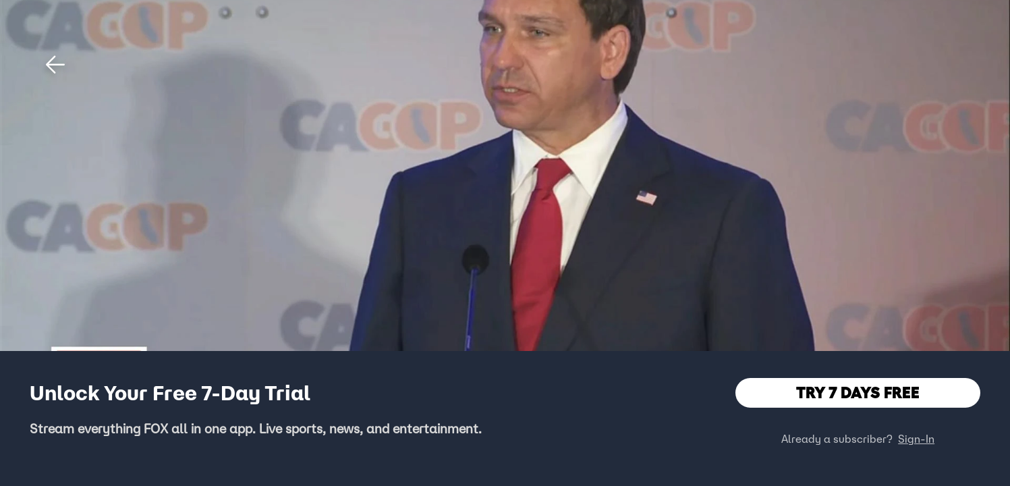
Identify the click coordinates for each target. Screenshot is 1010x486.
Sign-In (916, 439)
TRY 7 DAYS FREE (858, 392)
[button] (55, 65)
